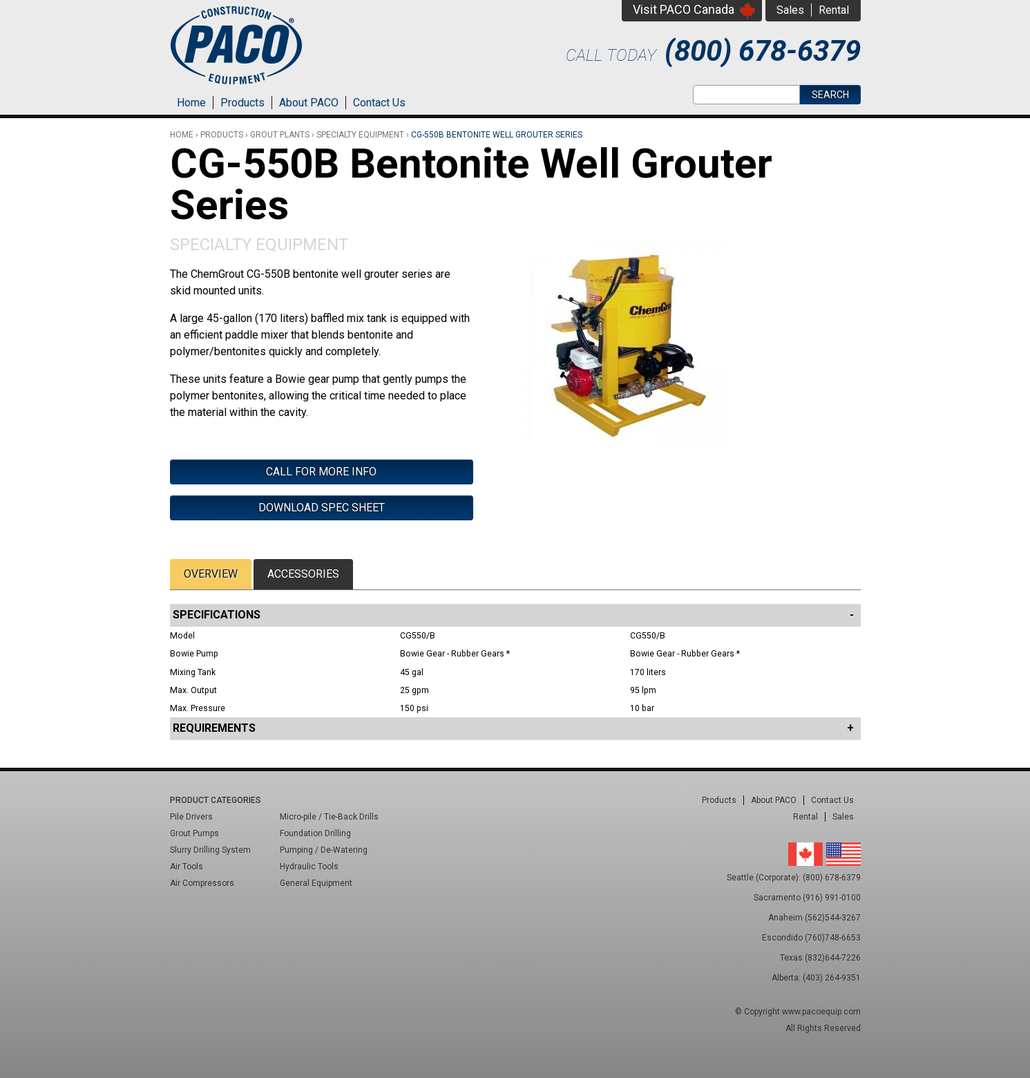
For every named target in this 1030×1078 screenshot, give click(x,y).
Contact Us (379, 102)
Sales (790, 10)
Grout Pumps (194, 833)
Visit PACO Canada (683, 9)
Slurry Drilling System (210, 850)
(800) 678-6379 (763, 51)
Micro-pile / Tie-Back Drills (329, 817)
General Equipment (316, 883)
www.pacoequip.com (821, 1011)
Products (242, 102)
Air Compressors (202, 883)
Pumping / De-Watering (324, 850)
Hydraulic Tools (309, 866)
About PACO (308, 102)
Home (191, 102)
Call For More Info (321, 471)
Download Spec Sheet (321, 507)
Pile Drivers (191, 817)
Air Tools (186, 866)
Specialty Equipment (259, 244)
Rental (834, 10)
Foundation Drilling (315, 833)
